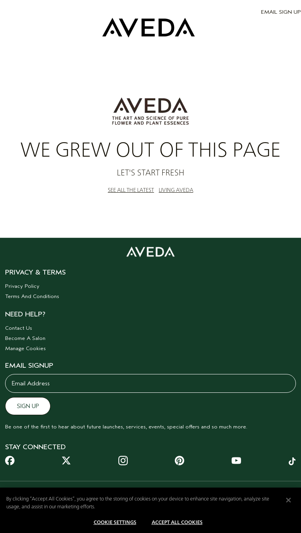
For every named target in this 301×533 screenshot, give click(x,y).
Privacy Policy (22, 286)
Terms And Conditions (32, 296)
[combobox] (37, 491)
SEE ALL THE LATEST (131, 190)
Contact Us (18, 328)
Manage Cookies (25, 348)
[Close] (288, 504)
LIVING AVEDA (176, 190)
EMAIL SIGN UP (281, 12)
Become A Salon (25, 338)
